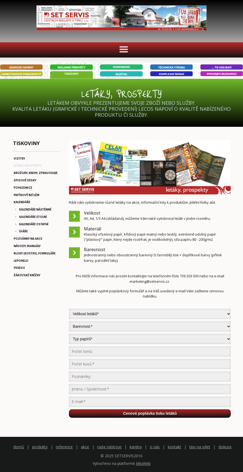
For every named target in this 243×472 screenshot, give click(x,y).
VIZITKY (19, 158)
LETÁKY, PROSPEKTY (27, 165)
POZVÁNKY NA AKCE (28, 238)
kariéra (136, 446)
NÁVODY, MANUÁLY (27, 246)
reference (64, 446)
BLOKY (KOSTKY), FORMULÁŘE (35, 253)
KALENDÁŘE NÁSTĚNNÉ (35, 209)
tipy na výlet (199, 446)
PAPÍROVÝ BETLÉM (27, 195)
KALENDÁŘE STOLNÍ (33, 216)
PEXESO (19, 267)
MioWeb (143, 463)
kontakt (174, 446)
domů (18, 446)
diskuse (225, 446)
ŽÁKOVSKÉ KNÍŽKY (27, 275)
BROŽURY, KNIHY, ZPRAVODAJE (35, 173)
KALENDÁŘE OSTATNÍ (33, 224)
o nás (155, 446)
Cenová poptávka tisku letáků (150, 413)
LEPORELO (21, 260)
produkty (40, 446)
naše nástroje (109, 446)
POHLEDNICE (23, 187)
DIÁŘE (23, 231)
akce (85, 446)
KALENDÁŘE (22, 202)
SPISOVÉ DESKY (25, 180)
